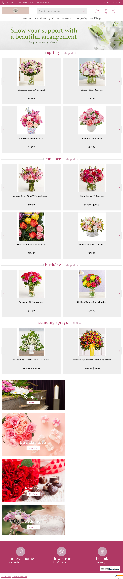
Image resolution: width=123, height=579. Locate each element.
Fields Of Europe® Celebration (91, 302)
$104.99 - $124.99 (31, 368)
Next (120, 81)
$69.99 (31, 310)
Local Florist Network (103, 577)
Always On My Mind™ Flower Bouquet (31, 196)
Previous (3, 81)
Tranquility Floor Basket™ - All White (31, 360)
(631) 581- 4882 (10, 2)
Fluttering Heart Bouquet (31, 138)
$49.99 (31, 147)
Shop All (69, 53)
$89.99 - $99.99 (91, 204)
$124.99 (31, 253)
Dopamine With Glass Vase (31, 302)
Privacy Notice (89, 577)
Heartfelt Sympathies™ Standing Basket (92, 360)
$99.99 (31, 204)
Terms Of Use (78, 577)
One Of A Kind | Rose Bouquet (31, 244)
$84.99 (31, 98)
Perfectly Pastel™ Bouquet (91, 244)
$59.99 (92, 147)
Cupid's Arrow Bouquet (92, 138)
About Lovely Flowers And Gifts (14, 497)
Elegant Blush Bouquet (92, 90)
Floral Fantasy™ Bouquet (92, 196)
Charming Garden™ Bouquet (31, 90)
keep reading (73, 501)
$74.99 (92, 310)
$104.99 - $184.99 (91, 368)
